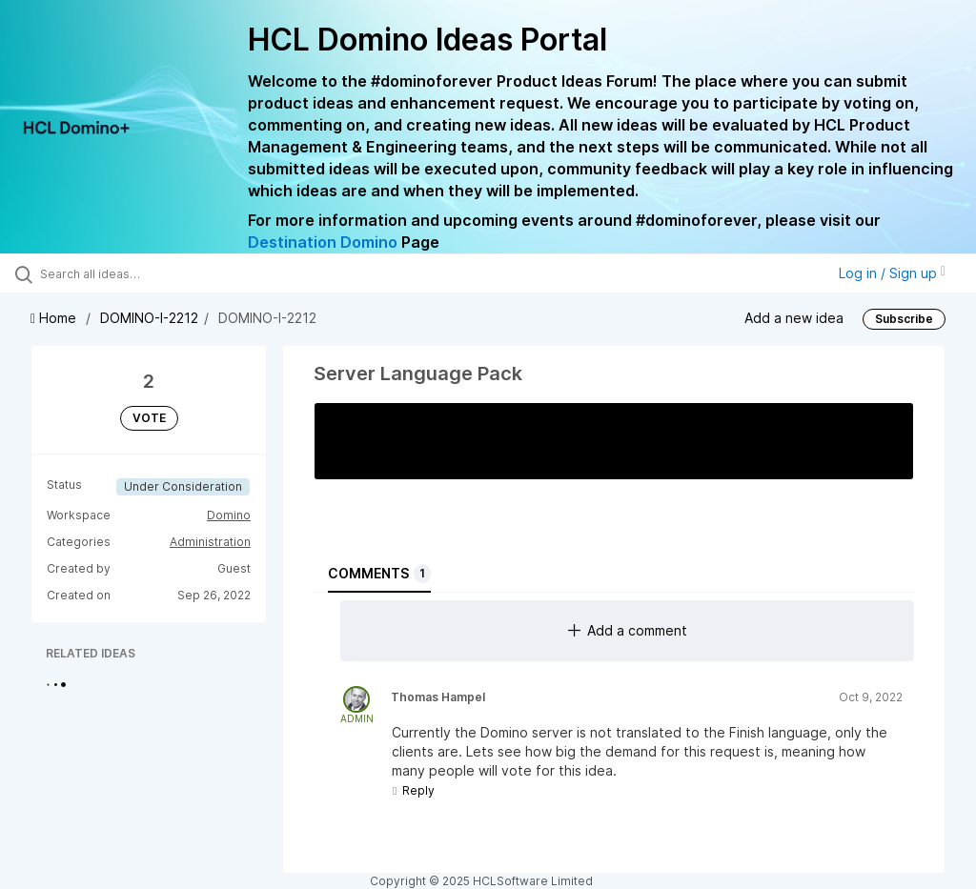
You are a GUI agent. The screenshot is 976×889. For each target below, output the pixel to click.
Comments (379, 573)
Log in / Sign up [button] (892, 273)
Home (55, 318)
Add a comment (627, 630)
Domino (229, 515)
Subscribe (904, 319)
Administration (210, 542)
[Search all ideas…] (128, 273)
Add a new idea (794, 318)
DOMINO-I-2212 (149, 318)
